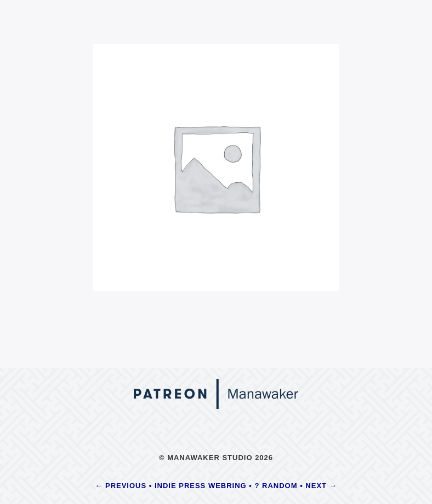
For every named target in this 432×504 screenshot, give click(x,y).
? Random (276, 485)
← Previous (120, 485)
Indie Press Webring (201, 485)
